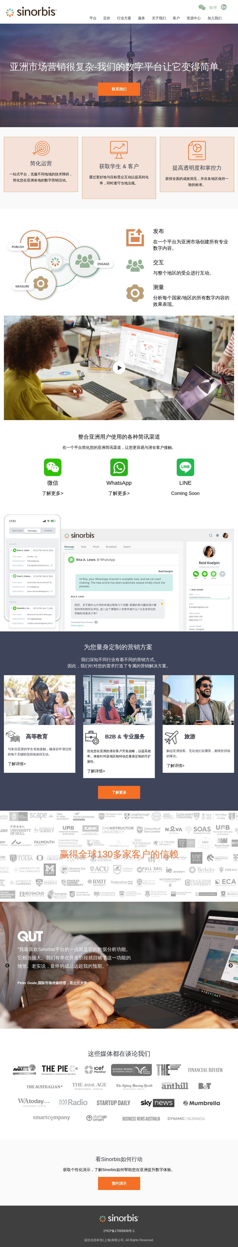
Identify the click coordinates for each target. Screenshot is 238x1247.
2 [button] (117, 1020)
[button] (202, 7)
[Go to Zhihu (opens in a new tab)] (213, 7)
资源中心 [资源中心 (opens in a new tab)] (194, 18)
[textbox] (74, 958)
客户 (176, 18)
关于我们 (159, 18)
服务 (141, 18)
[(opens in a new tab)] (119, 89)
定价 (106, 18)
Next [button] (231, 965)
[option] (119, 965)
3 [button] (123, 1020)
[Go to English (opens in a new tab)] (224, 7)
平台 (92, 18)
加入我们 (215, 18)
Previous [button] (7, 965)
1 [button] (111, 1020)
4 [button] (129, 1020)
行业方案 (124, 18)
